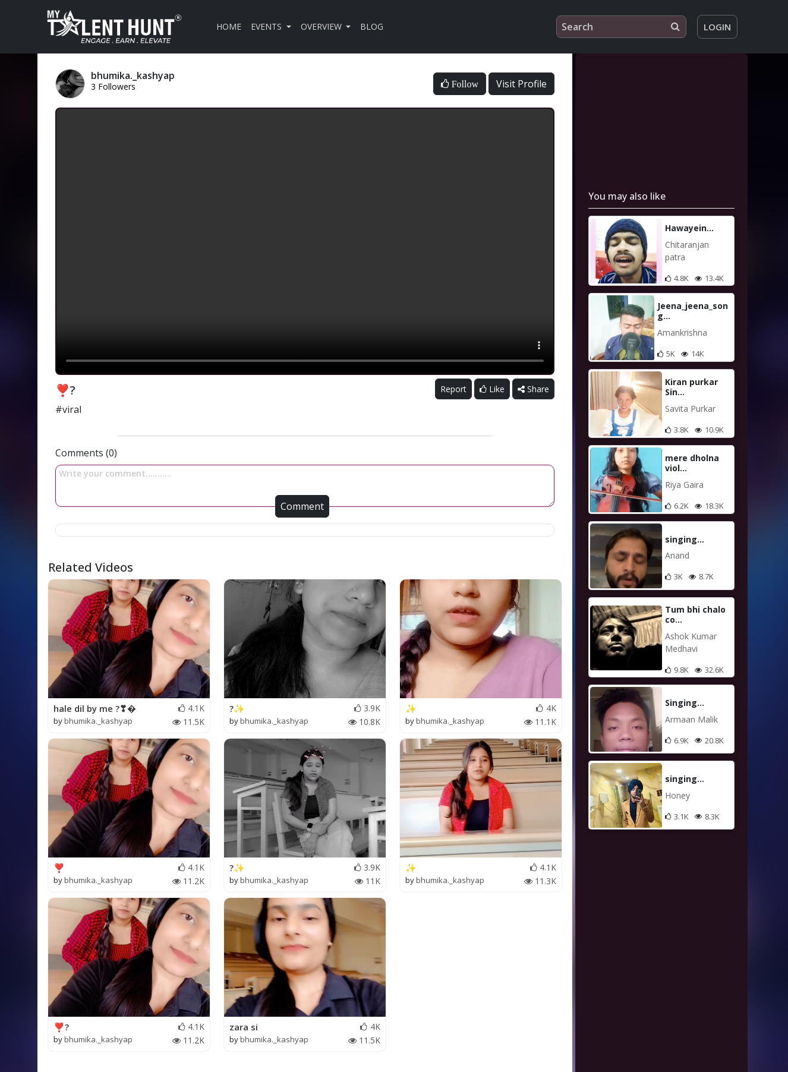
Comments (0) (86, 452)
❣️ (59, 868)
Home (228, 26)
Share (533, 389)
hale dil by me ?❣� (94, 708)
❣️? (61, 1027)
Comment (302, 506)
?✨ (237, 708)
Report (453, 389)
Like (492, 389)
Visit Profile (521, 83)
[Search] (621, 26)
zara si (243, 1027)
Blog (371, 26)
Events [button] (267, 26)
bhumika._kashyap (98, 720)
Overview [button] (322, 26)
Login (717, 27)
